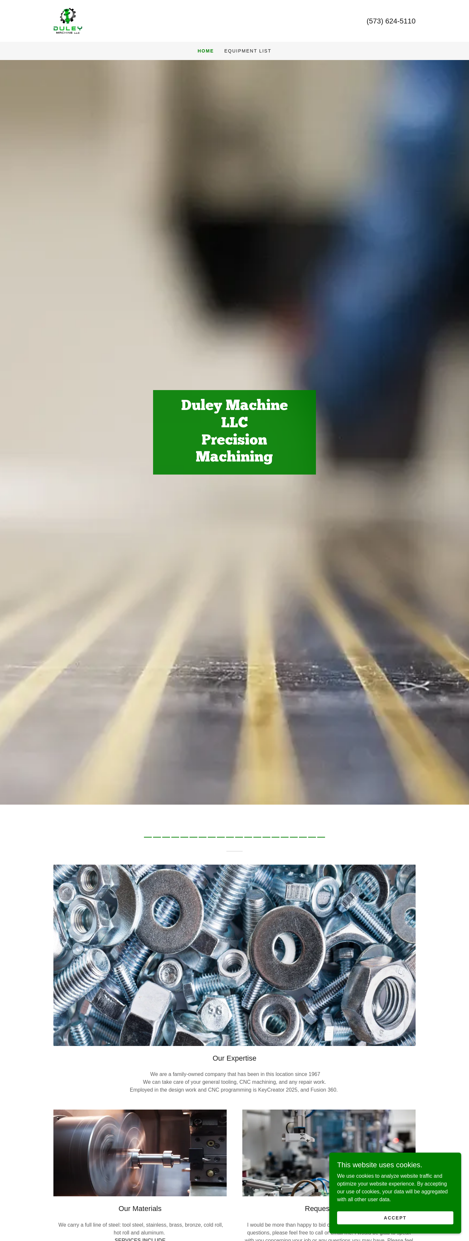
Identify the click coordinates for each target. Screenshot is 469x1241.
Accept (396, 1217)
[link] (67, 20)
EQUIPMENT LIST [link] (247, 50)
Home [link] (206, 50)
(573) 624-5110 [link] (391, 21)
